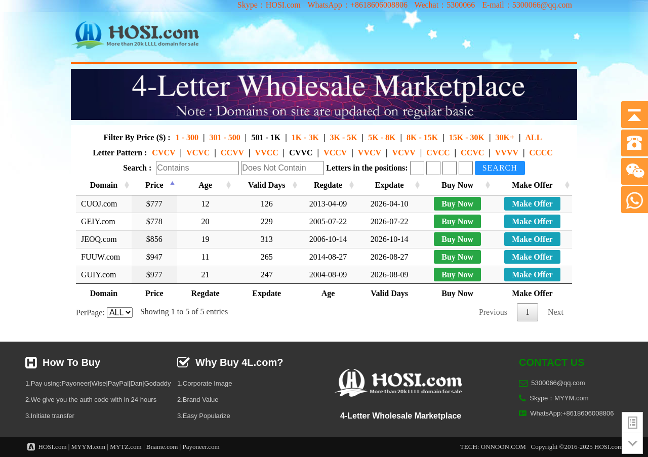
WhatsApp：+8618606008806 (357, 5)
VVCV (369, 152)
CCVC (472, 152)
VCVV (404, 152)
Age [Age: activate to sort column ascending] (204, 185)
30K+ (504, 137)
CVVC (300, 152)
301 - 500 (225, 137)
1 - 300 (187, 137)
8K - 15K (422, 137)
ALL (533, 137)
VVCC (266, 152)
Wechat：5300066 (445, 5)
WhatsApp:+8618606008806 (572, 413)
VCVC (198, 152)
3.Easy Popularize (203, 416)
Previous (493, 312)
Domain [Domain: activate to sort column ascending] (103, 185)
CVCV (163, 152)
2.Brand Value (197, 399)
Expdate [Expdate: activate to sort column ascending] (390, 185)
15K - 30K (466, 137)
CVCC (438, 152)
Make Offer (532, 203)
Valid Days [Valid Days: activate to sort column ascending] (266, 185)
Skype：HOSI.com (269, 5)
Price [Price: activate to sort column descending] (154, 185)
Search (499, 167)
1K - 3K (305, 137)
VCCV (335, 152)
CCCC (541, 152)
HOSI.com (52, 446)
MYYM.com (88, 446)
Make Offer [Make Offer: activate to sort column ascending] (532, 185)
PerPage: (104, 312)
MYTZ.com (125, 446)
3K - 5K (343, 137)
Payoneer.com (200, 446)
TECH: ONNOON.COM (493, 446)
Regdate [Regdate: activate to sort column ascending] (328, 185)
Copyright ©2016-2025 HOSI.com (577, 446)
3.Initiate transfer (49, 416)
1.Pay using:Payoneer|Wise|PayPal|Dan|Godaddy (98, 383)
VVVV (506, 152)
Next (555, 312)
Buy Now (458, 203)
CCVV (232, 152)
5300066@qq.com (558, 383)
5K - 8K (381, 137)
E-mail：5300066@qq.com (527, 5)
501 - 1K (265, 137)
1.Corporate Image (204, 383)
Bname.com (162, 446)
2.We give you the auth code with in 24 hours (90, 399)
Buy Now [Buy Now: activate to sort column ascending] (458, 185)
